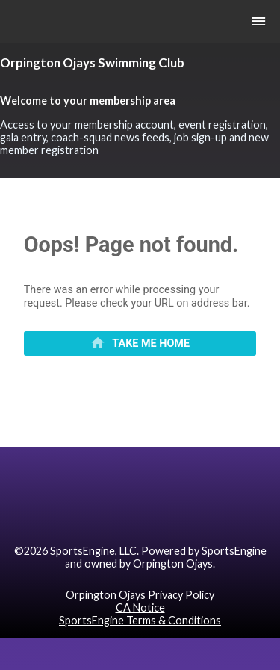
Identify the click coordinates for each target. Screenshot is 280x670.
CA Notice (140, 607)
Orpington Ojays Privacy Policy (140, 594)
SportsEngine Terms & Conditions (140, 620)
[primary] (140, 344)
